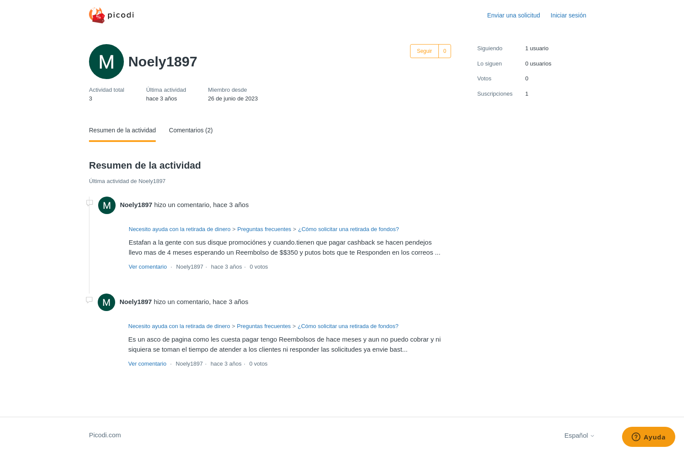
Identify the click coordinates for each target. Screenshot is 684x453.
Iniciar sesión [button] (568, 15)
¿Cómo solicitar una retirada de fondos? (348, 229)
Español (579, 435)
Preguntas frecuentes (264, 229)
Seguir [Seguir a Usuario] (424, 51)
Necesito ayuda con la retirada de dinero (179, 229)
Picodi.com (105, 435)
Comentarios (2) (190, 130)
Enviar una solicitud (513, 15)
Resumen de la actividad (122, 130)
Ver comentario (148, 266)
